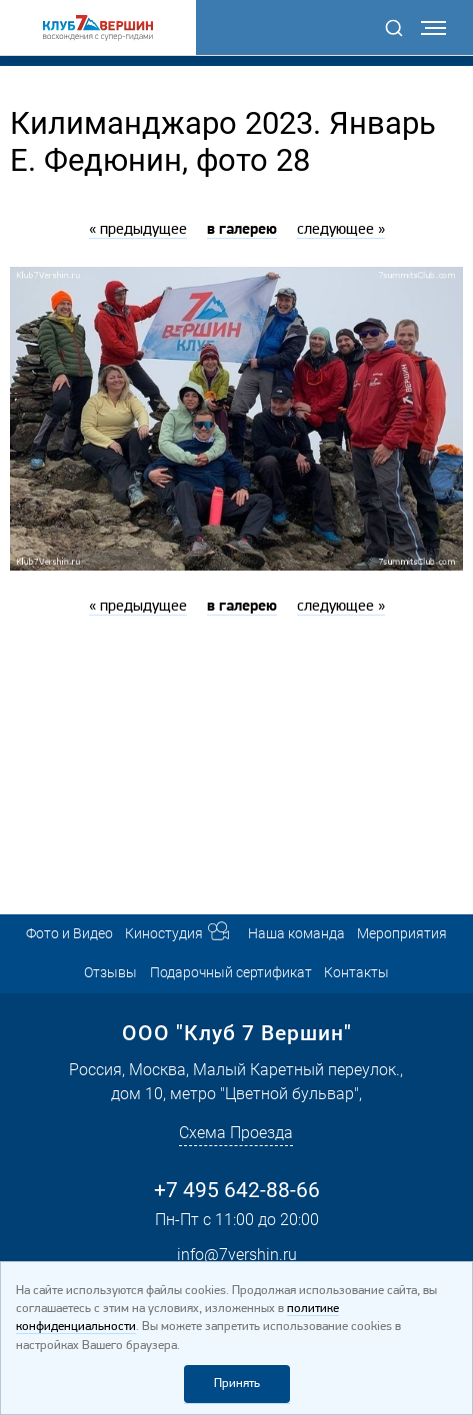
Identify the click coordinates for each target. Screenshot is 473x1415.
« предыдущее (138, 230)
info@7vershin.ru (237, 1254)
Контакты (356, 972)
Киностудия (164, 933)
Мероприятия (402, 933)
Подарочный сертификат (231, 972)
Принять (237, 1383)
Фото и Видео (69, 933)
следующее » (341, 230)
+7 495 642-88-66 (237, 1189)
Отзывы (110, 972)
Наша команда (296, 933)
